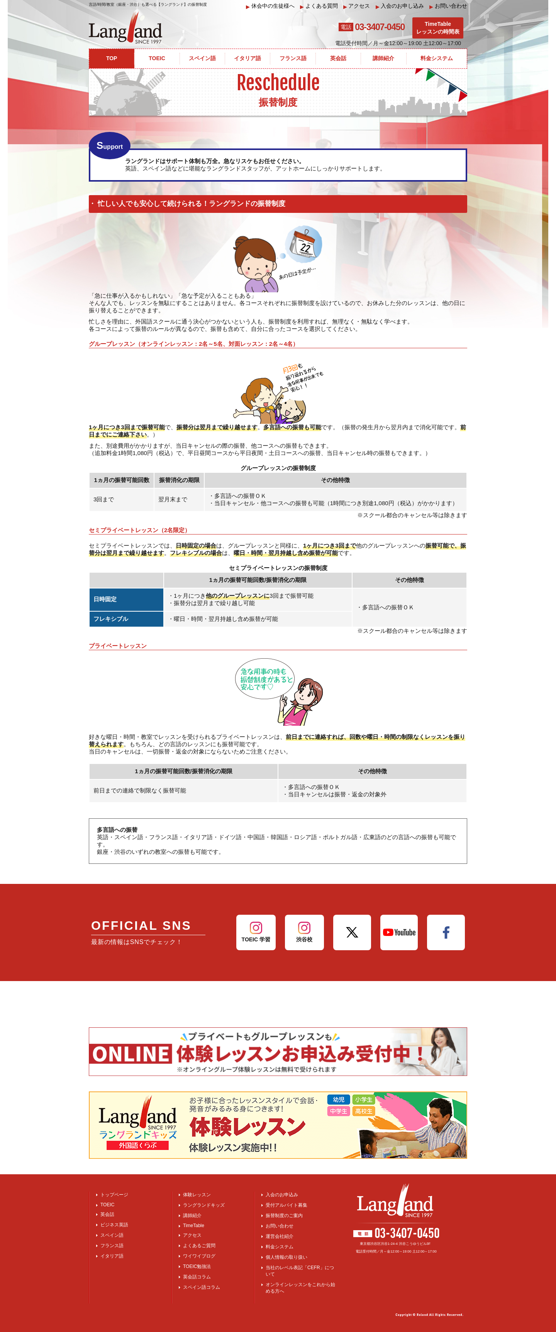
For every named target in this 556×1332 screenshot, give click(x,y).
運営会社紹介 (279, 1236)
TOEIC (107, 1204)
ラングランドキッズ (204, 1205)
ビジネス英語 (114, 1224)
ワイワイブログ (199, 1256)
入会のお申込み (282, 1194)
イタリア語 (112, 1256)
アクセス (356, 6)
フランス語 (112, 1245)
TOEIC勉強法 (197, 1266)
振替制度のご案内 (284, 1215)
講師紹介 (192, 1215)
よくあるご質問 (199, 1245)
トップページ (114, 1194)
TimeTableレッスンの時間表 (437, 28)
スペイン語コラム (201, 1287)
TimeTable (193, 1225)
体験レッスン (197, 1194)
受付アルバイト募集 (286, 1205)
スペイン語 (112, 1235)
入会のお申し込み (400, 6)
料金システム (279, 1246)
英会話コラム (197, 1277)
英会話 (107, 1214)
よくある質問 (319, 6)
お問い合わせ (448, 6)
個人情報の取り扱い (286, 1257)
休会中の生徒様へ (270, 6)
